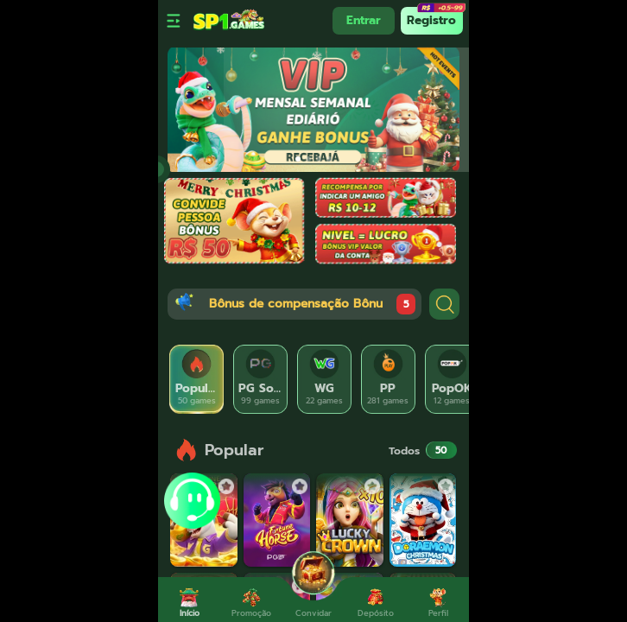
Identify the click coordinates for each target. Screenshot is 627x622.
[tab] (197, 379)
